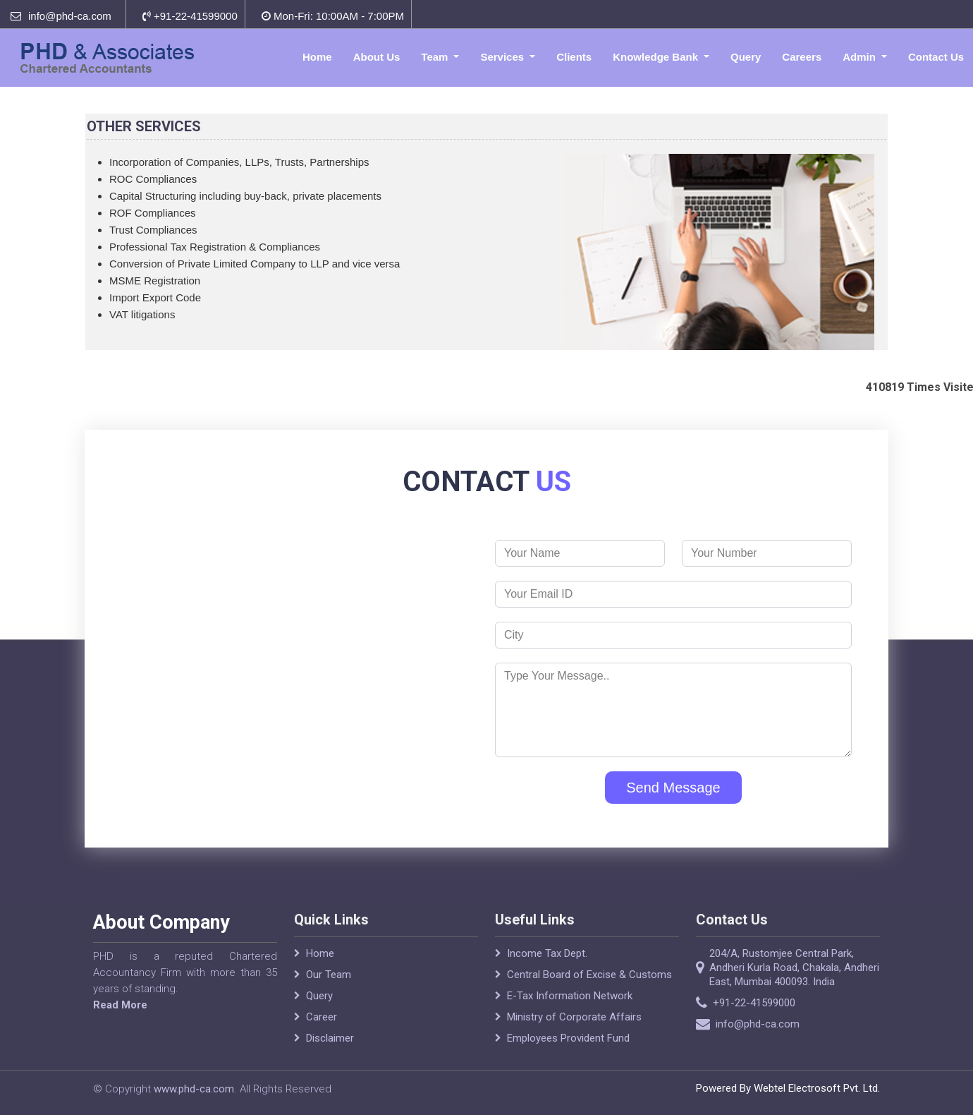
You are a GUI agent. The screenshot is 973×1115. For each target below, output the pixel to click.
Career (321, 1033)
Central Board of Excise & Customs (589, 990)
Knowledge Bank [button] (657, 57)
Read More (104, 1005)
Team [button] (436, 57)
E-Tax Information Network (569, 1012)
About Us (376, 57)
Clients (574, 57)
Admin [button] (861, 57)
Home (317, 57)
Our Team (328, 990)
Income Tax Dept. (547, 969)
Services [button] (503, 57)
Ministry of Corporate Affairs (574, 1033)
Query (745, 57)
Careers (801, 57)
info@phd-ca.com (69, 16)
